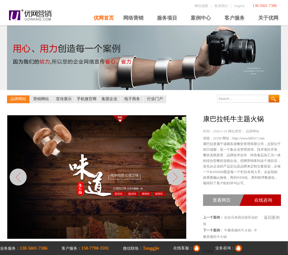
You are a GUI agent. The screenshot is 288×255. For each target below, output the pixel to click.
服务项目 (167, 18)
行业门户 (155, 99)
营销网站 (41, 99)
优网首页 (104, 18)
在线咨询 (263, 200)
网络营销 (133, 18)
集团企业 (109, 99)
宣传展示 (64, 99)
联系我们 (221, 6)
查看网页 (222, 200)
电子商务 (132, 99)
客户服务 (234, 18)
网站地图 (201, 6)
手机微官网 (86, 99)
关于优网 (268, 18)
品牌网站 (18, 99)
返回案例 (272, 217)
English (239, 6)
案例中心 (201, 18)
